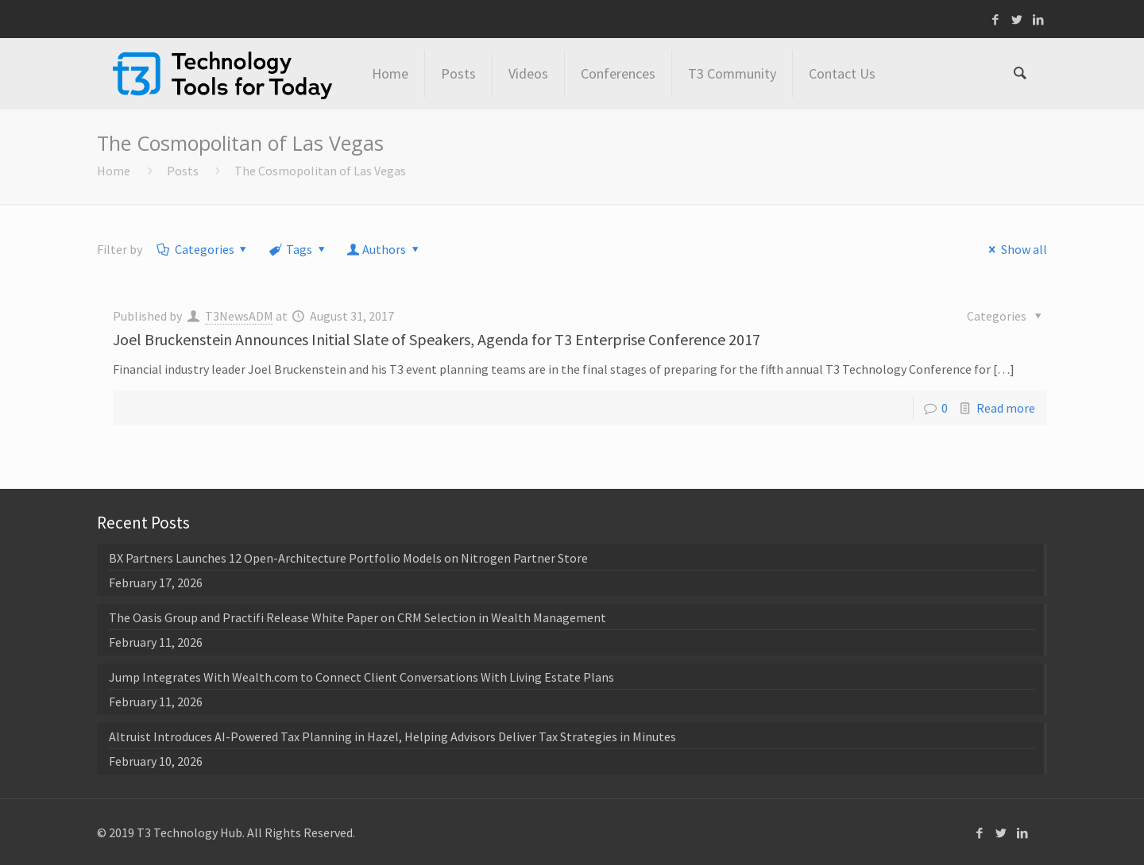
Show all (1014, 249)
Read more (1005, 408)
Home (113, 171)
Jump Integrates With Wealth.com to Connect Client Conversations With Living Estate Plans (361, 677)
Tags (298, 249)
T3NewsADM (239, 316)
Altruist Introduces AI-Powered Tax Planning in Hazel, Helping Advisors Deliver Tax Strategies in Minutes (392, 736)
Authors (384, 249)
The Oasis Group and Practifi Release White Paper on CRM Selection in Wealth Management (357, 617)
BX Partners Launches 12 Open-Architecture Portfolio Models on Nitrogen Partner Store (348, 558)
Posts (183, 171)
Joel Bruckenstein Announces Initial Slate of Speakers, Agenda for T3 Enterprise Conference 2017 (436, 339)
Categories (203, 249)
